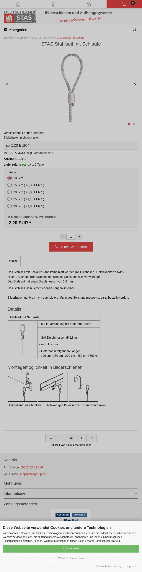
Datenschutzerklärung (108, 566)
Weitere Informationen (71, 558)
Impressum (132, 566)
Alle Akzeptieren (71, 549)
